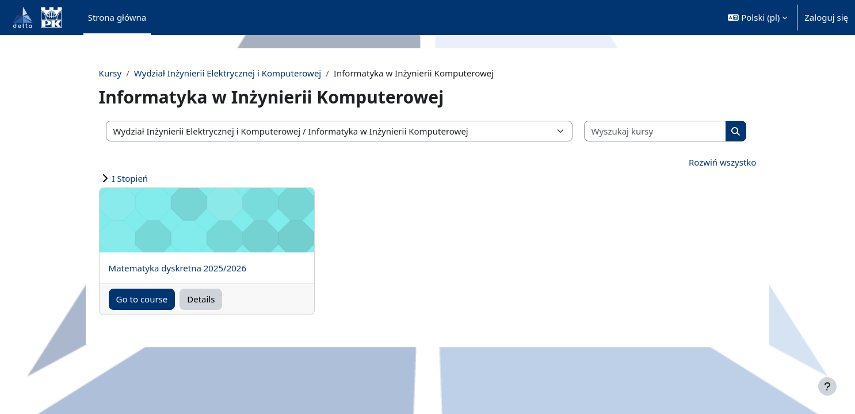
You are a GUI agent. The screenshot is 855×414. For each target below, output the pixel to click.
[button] (757, 17)
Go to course (164, 299)
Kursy (132, 73)
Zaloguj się (826, 17)
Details (223, 299)
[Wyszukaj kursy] (641, 131)
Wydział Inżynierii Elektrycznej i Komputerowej (249, 73)
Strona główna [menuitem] (117, 17)
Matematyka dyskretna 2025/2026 (199, 268)
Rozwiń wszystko (701, 162)
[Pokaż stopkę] (827, 386)
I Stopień (152, 178)
